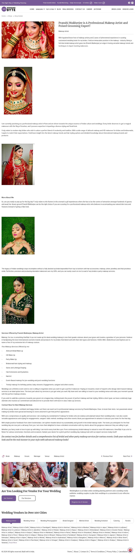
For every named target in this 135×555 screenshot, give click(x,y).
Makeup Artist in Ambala (101, 532)
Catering (116, 521)
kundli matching (62, 3)
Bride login (116, 9)
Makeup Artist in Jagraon (106, 535)
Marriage (37, 456)
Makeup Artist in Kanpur (23, 532)
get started (9, 498)
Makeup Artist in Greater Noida (111, 530)
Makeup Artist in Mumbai (80, 527)
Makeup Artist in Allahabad (43, 532)
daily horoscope (75, 3)
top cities (50, 9)
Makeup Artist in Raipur (68, 530)
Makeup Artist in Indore (120, 532)
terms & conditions (97, 552)
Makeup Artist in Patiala (50, 530)
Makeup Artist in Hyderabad (56, 538)
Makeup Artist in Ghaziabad (81, 532)
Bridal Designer (68, 521)
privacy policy (112, 552)
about (76, 552)
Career (89, 9)
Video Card (99, 3)
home (69, 552)
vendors (39, 9)
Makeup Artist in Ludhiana (117, 527)
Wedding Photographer (49, 521)
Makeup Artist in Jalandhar (30, 530)
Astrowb (97, 9)
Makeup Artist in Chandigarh (40, 527)
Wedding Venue (29, 521)
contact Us (84, 552)
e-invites (87, 3)
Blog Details (19, 16)
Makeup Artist (64, 31)
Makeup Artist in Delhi (21, 527)
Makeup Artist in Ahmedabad (88, 530)
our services (27, 498)
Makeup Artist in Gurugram (86, 535)
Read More (13, 543)
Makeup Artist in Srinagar (48, 540)
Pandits (128, 521)
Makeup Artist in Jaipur (98, 527)
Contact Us (80, 9)
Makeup (17, 456)
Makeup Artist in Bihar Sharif (117, 538)
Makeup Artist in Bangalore (76, 538)
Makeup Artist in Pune (9, 535)
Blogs (10, 16)
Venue (47, 456)
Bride (8, 456)
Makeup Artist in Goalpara (68, 540)
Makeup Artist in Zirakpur (106, 540)
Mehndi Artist (84, 521)
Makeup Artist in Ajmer (18, 538)
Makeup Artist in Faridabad (65, 535)
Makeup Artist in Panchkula (28, 540)
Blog (59, 9)
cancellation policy (125, 552)
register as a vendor (80, 502)
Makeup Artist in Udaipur (27, 535)
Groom (26, 456)
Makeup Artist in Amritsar (61, 527)
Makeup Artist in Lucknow (11, 530)
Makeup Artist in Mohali (36, 538)
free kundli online (49, 3)
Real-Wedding (68, 9)
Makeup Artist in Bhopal (46, 535)
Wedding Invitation (101, 521)
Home (32, 9)
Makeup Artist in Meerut (96, 538)
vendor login (127, 9)
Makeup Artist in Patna (62, 532)
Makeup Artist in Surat (9, 540)
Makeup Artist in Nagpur (87, 540)
